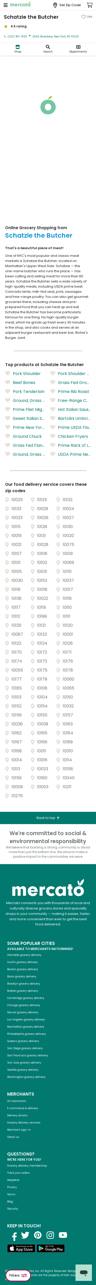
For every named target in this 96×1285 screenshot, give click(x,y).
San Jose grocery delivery (24, 1063)
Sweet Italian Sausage (25, 419)
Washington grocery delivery (26, 1077)
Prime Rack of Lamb (70, 445)
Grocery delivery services (23, 1123)
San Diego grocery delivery (25, 1048)
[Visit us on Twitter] (25, 1235)
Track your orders (18, 1173)
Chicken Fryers (69, 436)
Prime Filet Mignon (25, 410)
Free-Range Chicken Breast (70, 401)
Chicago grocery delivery (23, 1005)
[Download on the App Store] (21, 1249)
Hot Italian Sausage (70, 410)
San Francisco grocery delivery (27, 1055)
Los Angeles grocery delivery (26, 1019)
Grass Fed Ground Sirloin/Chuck (70, 383)
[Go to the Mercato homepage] (20, 5)
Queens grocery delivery (23, 1041)
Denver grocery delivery (22, 1012)
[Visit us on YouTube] (63, 1235)
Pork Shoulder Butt (70, 374)
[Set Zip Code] (67, 5)
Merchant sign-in (19, 1130)
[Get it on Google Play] (51, 1249)
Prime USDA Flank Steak (70, 427)
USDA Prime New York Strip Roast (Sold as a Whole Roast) (70, 454)
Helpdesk (13, 1180)
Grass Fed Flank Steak (25, 445)
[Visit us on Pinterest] (38, 1235)
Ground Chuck (23, 436)
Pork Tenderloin (25, 392)
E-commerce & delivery (22, 1108)
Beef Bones (20, 383)
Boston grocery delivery (22, 969)
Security (12, 1209)
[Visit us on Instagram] (50, 1235)
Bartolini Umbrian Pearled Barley (70, 419)
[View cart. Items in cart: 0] (90, 5)
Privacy (12, 1187)
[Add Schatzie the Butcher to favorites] (86, 16)
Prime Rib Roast (69, 392)
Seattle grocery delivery (23, 1070)
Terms (11, 1194)
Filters (18, 1275)
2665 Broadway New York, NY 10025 (55, 36)
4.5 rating (15, 26)
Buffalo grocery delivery (22, 991)
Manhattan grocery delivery (25, 1027)
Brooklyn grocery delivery (23, 984)
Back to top (48, 817)
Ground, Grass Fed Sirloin (25, 401)
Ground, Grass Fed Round (25, 454)
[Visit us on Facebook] (12, 1235)
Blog (10, 1201)
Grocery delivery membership (27, 1166)
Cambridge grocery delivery (25, 998)
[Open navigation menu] (6, 5)
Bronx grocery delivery (21, 976)
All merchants (16, 1101)
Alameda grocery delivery (24, 955)
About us (13, 1137)
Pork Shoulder (23, 374)
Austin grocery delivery (22, 962)
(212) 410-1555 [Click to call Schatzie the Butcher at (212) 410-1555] (15, 36)
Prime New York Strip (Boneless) (25, 427)
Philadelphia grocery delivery (26, 1034)
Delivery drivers (17, 1115)
